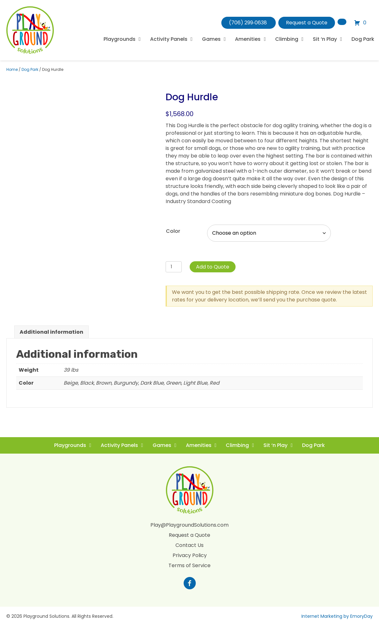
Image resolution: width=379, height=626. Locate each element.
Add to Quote (212, 266)
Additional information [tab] (51, 332)
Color (173, 231)
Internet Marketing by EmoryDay (337, 616)
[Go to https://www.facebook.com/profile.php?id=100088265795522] (189, 584)
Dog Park (30, 69)
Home (12, 69)
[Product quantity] (174, 266)
